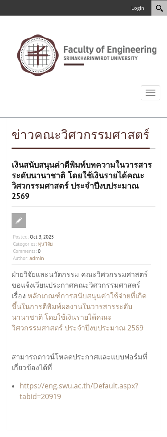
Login (137, 7)
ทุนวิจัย (45, 243)
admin (36, 258)
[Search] (159, 8)
